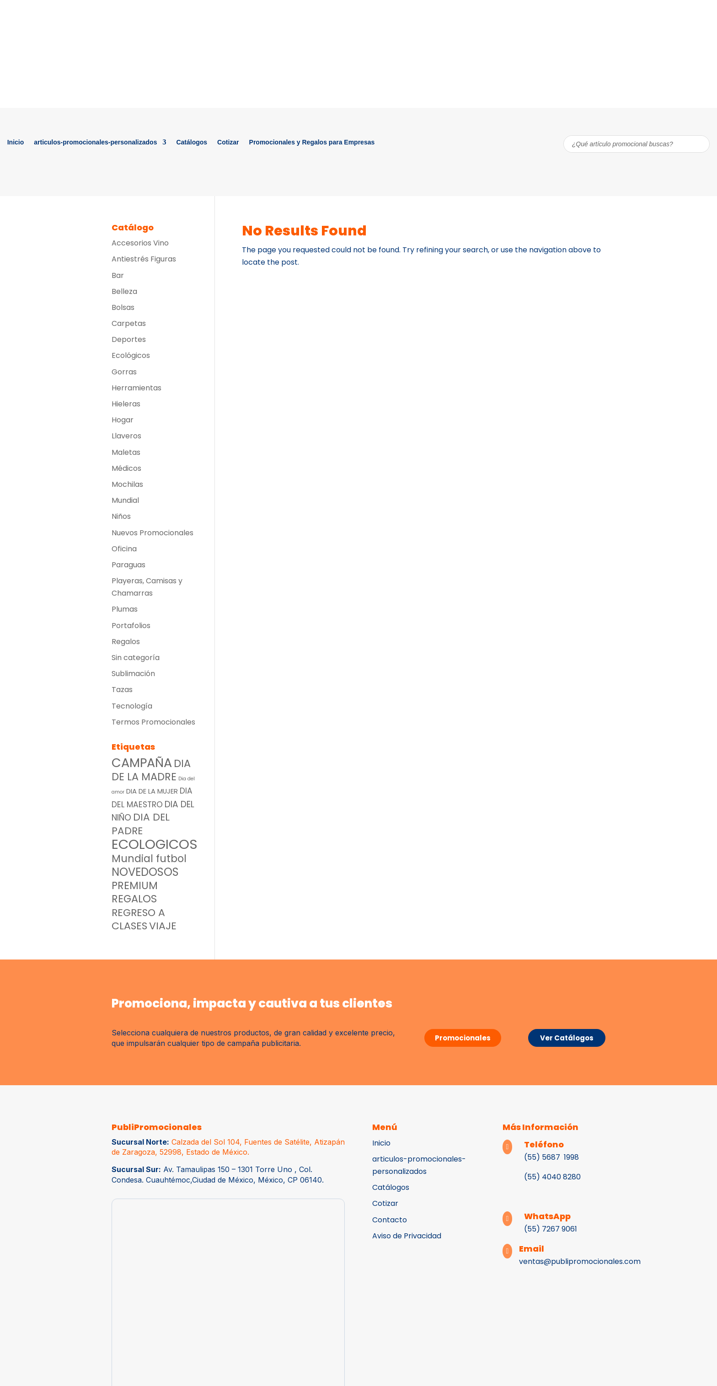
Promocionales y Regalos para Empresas (312, 142)
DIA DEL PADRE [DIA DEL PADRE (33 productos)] (141, 823)
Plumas (125, 609)
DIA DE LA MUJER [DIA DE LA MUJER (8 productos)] (152, 791)
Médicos (126, 468)
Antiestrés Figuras (144, 259)
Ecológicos (131, 355)
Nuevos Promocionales (152, 533)
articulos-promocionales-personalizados (95, 142)
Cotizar (228, 142)
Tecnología (132, 706)
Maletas (126, 452)
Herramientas (136, 388)
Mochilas (127, 484)
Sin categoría (136, 657)
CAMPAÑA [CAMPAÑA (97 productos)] (142, 762)
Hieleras (126, 404)
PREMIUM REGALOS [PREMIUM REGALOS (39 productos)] (135, 892)
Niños (121, 516)
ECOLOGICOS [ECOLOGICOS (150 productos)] (155, 844)
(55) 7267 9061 (550, 1229)
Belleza (124, 291)
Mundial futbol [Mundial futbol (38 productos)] (149, 859)
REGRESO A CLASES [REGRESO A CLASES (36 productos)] (138, 919)
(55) (532, 1177)
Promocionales (463, 1038)
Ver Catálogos (567, 1038)
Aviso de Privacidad (406, 1236)
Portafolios (131, 625)
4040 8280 (560, 1177)
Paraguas (128, 565)
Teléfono (544, 1144)
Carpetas (129, 323)
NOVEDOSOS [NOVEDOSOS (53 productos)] (145, 872)
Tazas (122, 689)
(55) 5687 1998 (552, 1157)
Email (531, 1248)
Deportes (129, 339)
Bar (118, 275)
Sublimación (133, 673)
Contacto (389, 1220)
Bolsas (123, 307)
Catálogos (191, 142)
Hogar (123, 420)
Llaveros (126, 436)
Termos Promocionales (153, 722)
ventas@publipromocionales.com (580, 1261)
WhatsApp (547, 1216)
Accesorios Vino (140, 243)
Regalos (126, 641)
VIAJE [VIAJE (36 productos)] (163, 926)
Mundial (125, 500)
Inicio (15, 142)
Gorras (124, 372)
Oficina (124, 549)
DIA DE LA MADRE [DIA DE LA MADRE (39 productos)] (151, 770)
